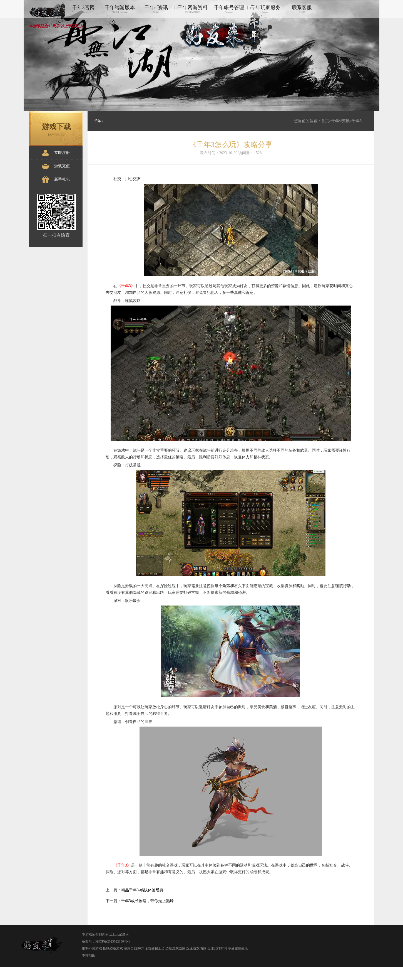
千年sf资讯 (156, 9)
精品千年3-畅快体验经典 (142, 890)
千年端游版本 (120, 9)
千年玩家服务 (265, 9)
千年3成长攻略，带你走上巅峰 (147, 901)
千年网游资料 (193, 9)
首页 (325, 121)
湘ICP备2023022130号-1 (112, 941)
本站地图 (88, 955)
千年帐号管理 (229, 9)
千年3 (357, 121)
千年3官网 (83, 9)
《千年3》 (126, 286)
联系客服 (302, 9)
